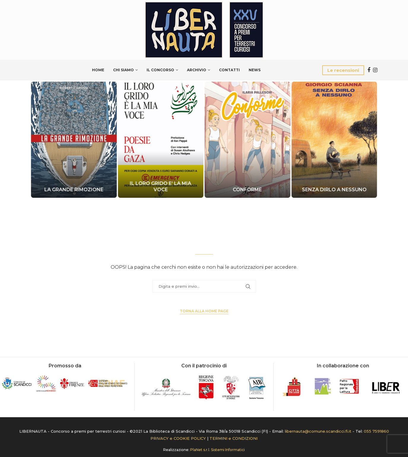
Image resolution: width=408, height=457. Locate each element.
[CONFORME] (247, 140)
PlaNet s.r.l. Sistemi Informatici (217, 449)
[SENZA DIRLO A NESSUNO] (334, 140)
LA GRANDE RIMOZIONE (73, 189)
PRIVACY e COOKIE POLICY (178, 438)
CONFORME (247, 189)
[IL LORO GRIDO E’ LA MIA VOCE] (161, 140)
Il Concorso (160, 70)
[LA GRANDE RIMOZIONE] (74, 140)
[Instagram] (375, 70)
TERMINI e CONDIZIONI (233, 438)
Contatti (229, 70)
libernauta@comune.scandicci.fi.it (318, 431)
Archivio (196, 70)
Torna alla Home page (204, 311)
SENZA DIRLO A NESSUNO (334, 189)
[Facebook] (369, 70)
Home (98, 70)
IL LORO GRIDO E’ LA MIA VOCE (160, 186)
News (255, 70)
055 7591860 (376, 431)
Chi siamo (123, 70)
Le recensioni (343, 70)
